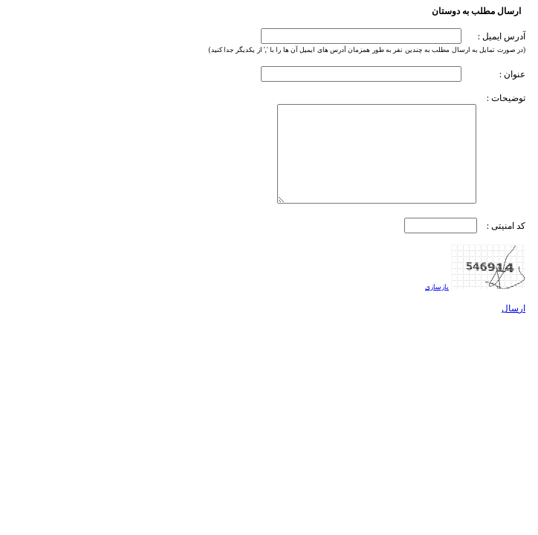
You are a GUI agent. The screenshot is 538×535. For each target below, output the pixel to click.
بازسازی (437, 287)
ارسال (513, 308)
